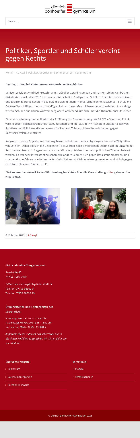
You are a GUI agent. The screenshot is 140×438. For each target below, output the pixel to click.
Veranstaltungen (84, 376)
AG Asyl (32, 235)
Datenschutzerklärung (20, 376)
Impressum (14, 368)
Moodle (79, 368)
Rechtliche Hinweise (18, 384)
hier (110, 172)
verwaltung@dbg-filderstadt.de (34, 284)
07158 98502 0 (25, 288)
